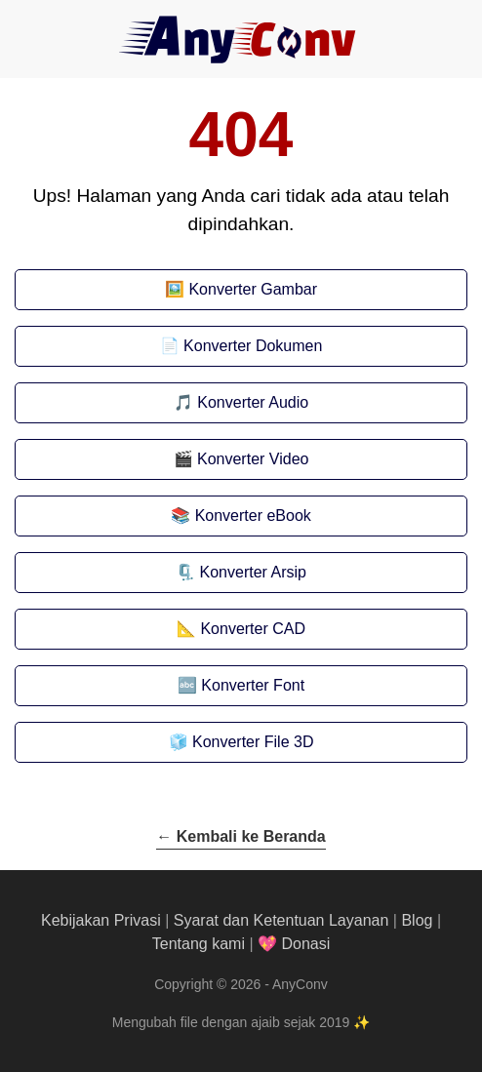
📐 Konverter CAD (241, 628)
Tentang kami (198, 943)
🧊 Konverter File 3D (241, 742)
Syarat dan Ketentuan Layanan (281, 920)
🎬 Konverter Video (241, 459)
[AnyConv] (241, 39)
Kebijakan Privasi (101, 920)
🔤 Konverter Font (241, 685)
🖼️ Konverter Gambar (241, 289)
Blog (416, 920)
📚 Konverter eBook (241, 515)
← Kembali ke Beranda (240, 836)
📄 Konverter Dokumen (241, 345)
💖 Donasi (294, 943)
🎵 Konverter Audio (241, 402)
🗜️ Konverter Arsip (241, 572)
